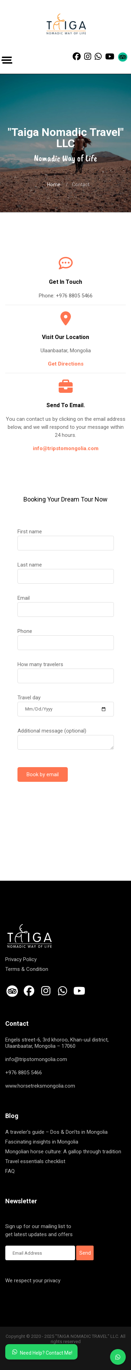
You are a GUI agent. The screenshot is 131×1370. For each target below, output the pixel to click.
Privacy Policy (21, 959)
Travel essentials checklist (35, 1161)
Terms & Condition (26, 969)
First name (65, 537)
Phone (65, 637)
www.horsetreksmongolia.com (40, 1086)
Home (53, 184)
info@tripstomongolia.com (66, 448)
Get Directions (65, 364)
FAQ (10, 1171)
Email (65, 603)
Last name (65, 570)
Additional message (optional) (65, 736)
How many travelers (65, 670)
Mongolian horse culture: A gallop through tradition (63, 1151)
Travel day (65, 703)
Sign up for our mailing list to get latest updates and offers (40, 1231)
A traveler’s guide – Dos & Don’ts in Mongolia (56, 1132)
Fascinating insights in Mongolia (41, 1142)
